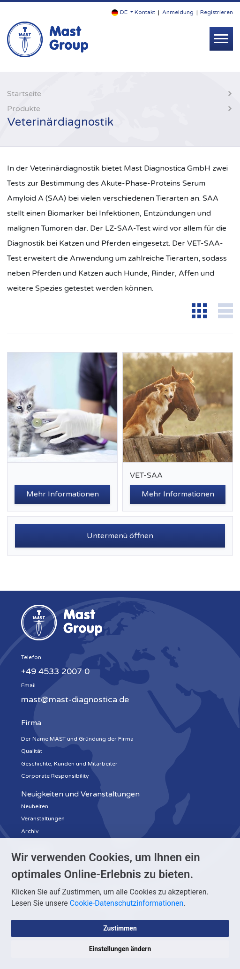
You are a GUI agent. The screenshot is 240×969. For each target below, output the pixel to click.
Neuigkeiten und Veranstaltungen (80, 794)
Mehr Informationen (62, 494)
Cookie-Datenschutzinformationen (127, 903)
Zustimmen (120, 928)
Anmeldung (178, 12)
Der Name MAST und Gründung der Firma (77, 739)
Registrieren (216, 12)
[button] (122, 12)
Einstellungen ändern (120, 949)
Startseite (24, 93)
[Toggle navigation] (221, 39)
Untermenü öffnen (120, 536)
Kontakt (145, 12)
